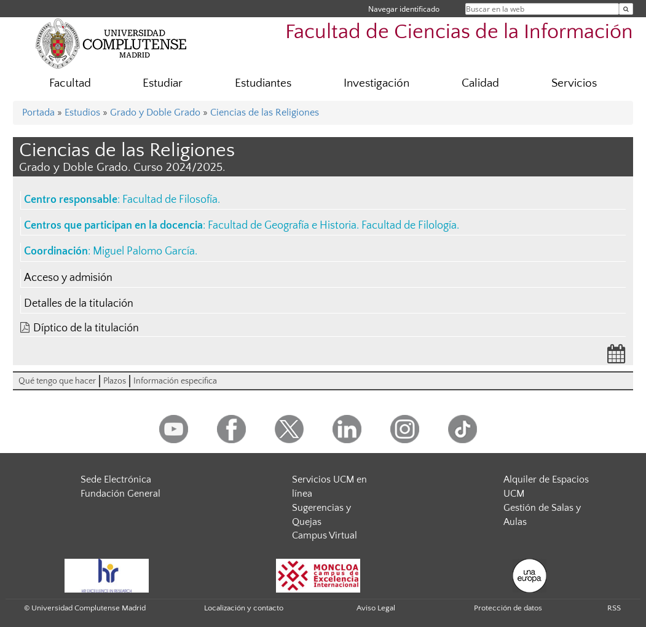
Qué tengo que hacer (57, 381)
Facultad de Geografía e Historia (282, 225)
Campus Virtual (324, 535)
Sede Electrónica (116, 479)
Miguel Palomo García (144, 251)
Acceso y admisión (68, 278)
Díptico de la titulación (86, 328)
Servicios (574, 83)
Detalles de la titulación (78, 304)
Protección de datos (508, 608)
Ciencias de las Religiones (264, 112)
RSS (614, 608)
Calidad (480, 83)
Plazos (114, 381)
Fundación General (120, 493)
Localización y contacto (243, 608)
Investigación (376, 83)
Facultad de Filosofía (170, 200)
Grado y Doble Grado (155, 112)
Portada (38, 112)
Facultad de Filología (409, 225)
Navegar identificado (403, 9)
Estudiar (163, 83)
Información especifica (175, 381)
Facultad (70, 83)
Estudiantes (263, 83)
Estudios (82, 112)
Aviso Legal (375, 608)
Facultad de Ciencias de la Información (459, 32)
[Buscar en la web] (626, 9)
